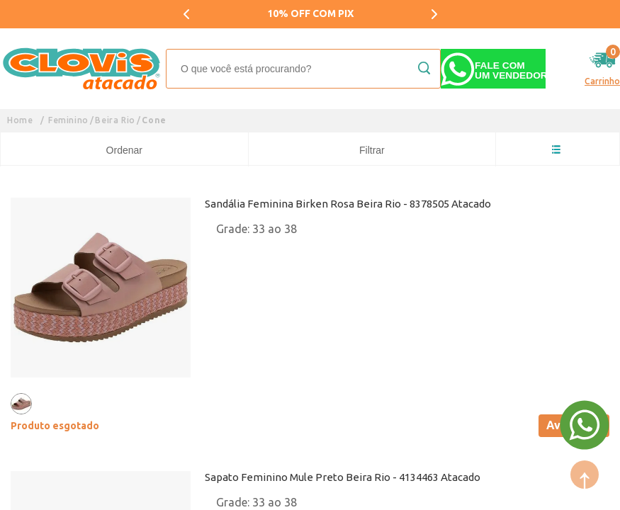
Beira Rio (115, 120)
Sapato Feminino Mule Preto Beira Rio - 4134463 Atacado (342, 477)
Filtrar (372, 150)
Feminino (68, 120)
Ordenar (124, 150)
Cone (154, 120)
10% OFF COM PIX (310, 13)
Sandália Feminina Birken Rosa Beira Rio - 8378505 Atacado (348, 204)
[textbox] (303, 69)
